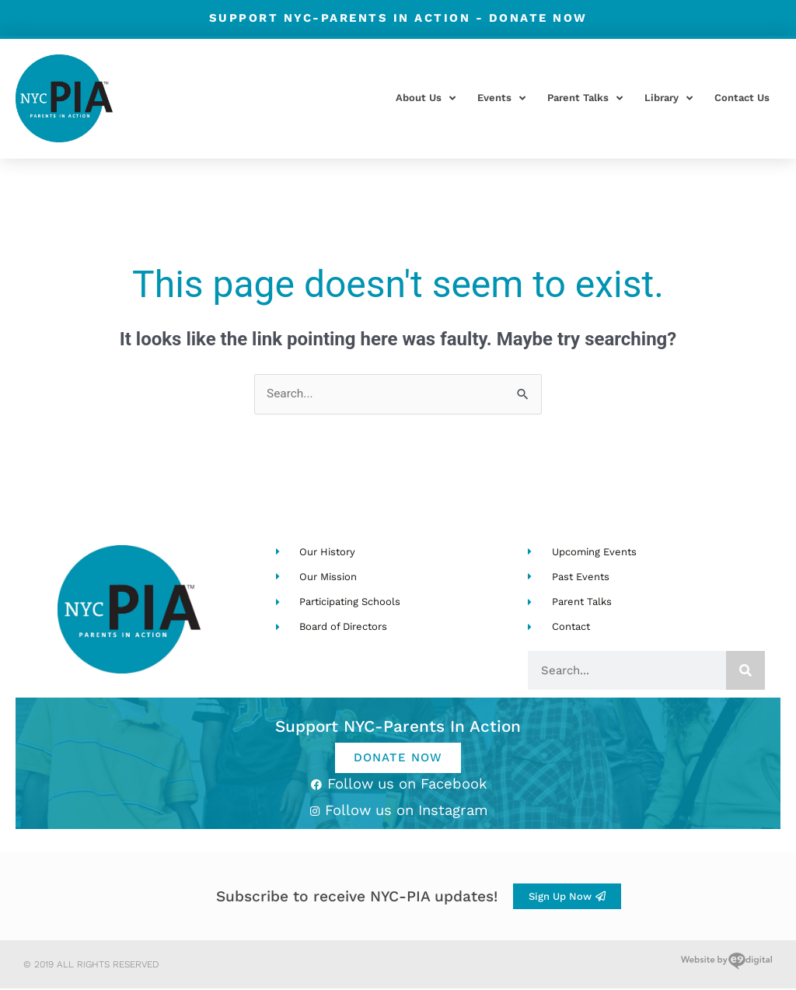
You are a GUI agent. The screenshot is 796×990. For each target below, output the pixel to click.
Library (668, 98)
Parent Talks (585, 98)
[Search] (745, 671)
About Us (426, 98)
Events (501, 98)
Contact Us (742, 97)
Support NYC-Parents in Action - (398, 17)
